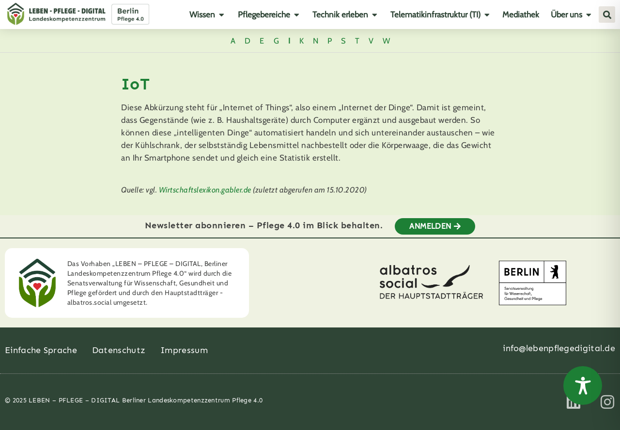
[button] (607, 14)
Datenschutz (118, 350)
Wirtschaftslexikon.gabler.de (205, 189)
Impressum (184, 350)
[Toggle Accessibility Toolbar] (582, 385)
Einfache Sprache (41, 350)
